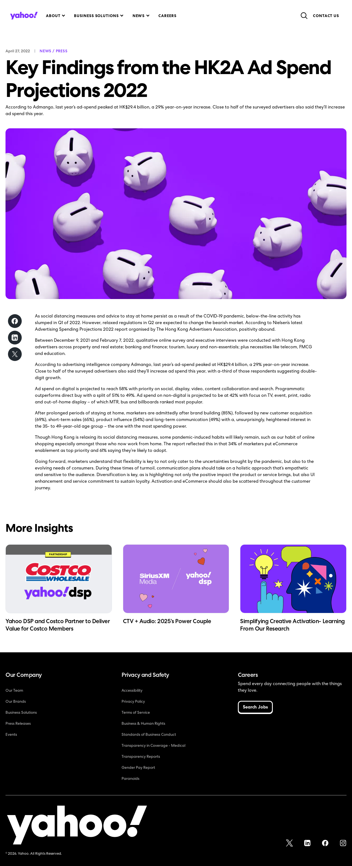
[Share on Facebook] (15, 321)
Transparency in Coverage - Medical (153, 745)
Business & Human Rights (143, 723)
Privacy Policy (133, 701)
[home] (24, 16)
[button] (55, 15)
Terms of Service (136, 712)
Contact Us (326, 15)
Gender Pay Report (138, 767)
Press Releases (18, 723)
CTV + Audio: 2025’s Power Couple (167, 621)
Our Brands (16, 701)
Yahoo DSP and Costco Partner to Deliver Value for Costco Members (58, 624)
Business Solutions (21, 712)
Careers (167, 15)
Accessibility (132, 690)
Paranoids (130, 778)
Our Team (14, 690)
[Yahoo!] (77, 826)
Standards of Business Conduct (149, 734)
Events (11, 734)
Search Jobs (255, 707)
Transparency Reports (141, 756)
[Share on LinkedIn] (15, 337)
